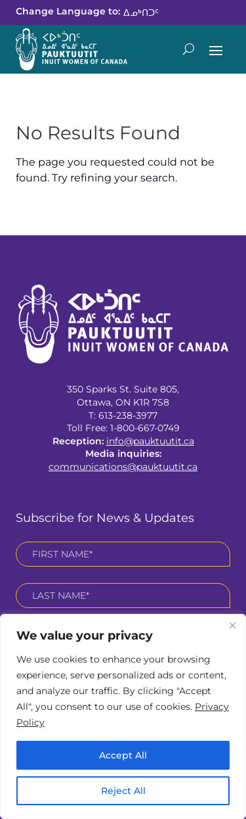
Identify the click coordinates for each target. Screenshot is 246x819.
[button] (215, 49)
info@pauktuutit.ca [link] (150, 441)
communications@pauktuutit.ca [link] (123, 467)
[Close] (232, 625)
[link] (141, 12)
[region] (123, 716)
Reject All (123, 791)
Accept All (123, 755)
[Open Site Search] (188, 49)
